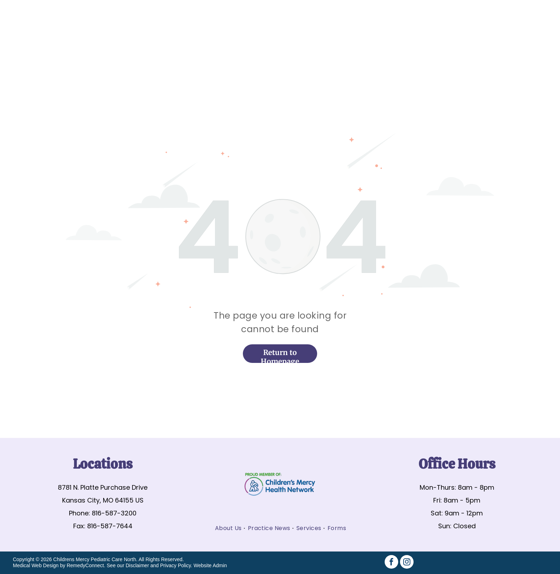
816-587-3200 (114, 513)
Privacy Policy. (176, 565)
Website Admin (210, 565)
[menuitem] (228, 528)
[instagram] (407, 562)
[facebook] (391, 562)
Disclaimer (137, 565)
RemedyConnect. (86, 565)
